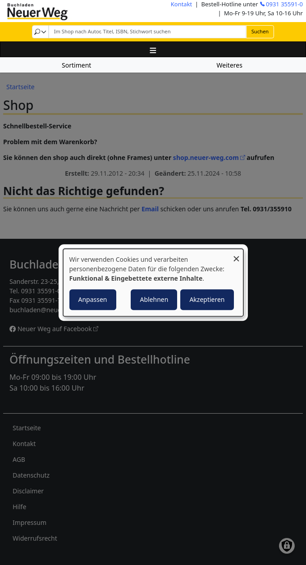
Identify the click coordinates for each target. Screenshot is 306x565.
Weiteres (229, 65)
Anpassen (92, 299)
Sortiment (76, 65)
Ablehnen (154, 299)
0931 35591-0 (284, 4)
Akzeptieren (206, 299)
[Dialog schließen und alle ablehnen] (236, 254)
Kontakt (181, 4)
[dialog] (153, 282)
